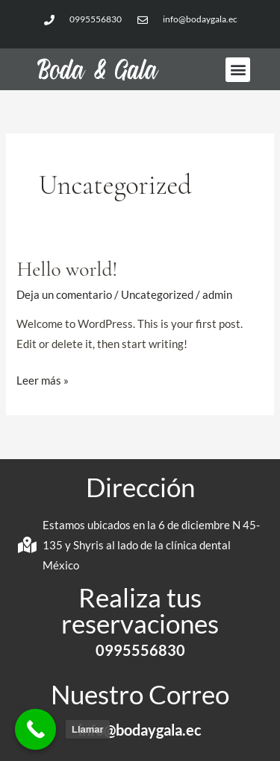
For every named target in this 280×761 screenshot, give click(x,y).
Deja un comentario (64, 294)
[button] (237, 69)
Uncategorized (157, 294)
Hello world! (66, 269)
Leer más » (42, 378)
